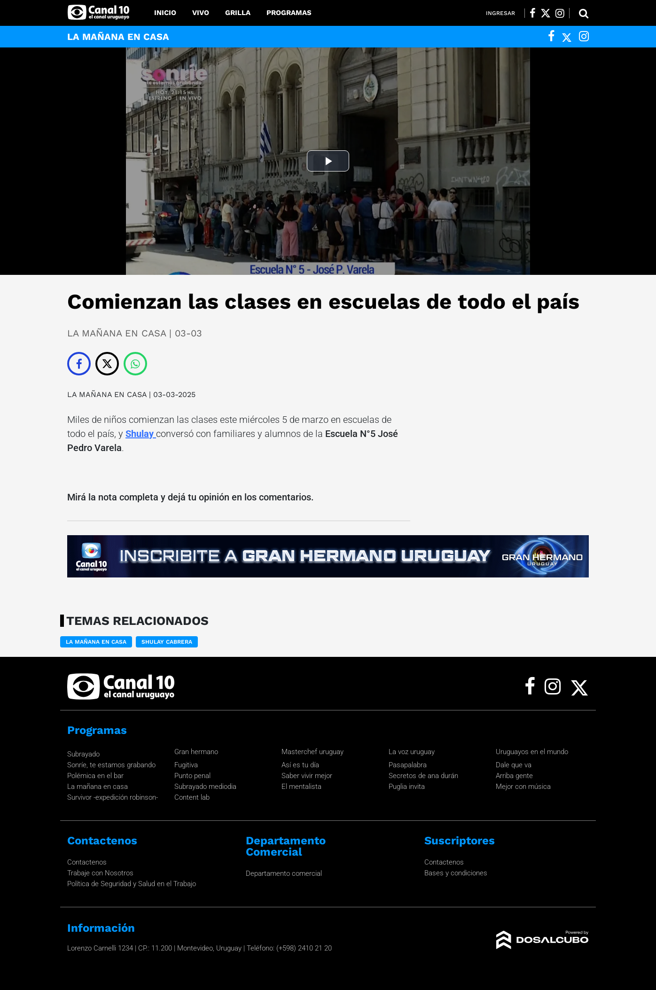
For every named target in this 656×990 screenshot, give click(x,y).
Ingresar (500, 13)
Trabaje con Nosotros (100, 873)
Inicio (165, 12)
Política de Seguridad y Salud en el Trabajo (131, 884)
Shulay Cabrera (166, 642)
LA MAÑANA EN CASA (108, 394)
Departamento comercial (284, 873)
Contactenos (87, 862)
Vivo (200, 12)
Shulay (140, 433)
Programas (289, 12)
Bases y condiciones (455, 873)
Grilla (237, 12)
